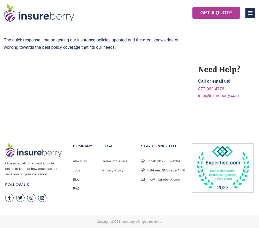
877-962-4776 (211, 89)
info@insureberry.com (218, 95)
